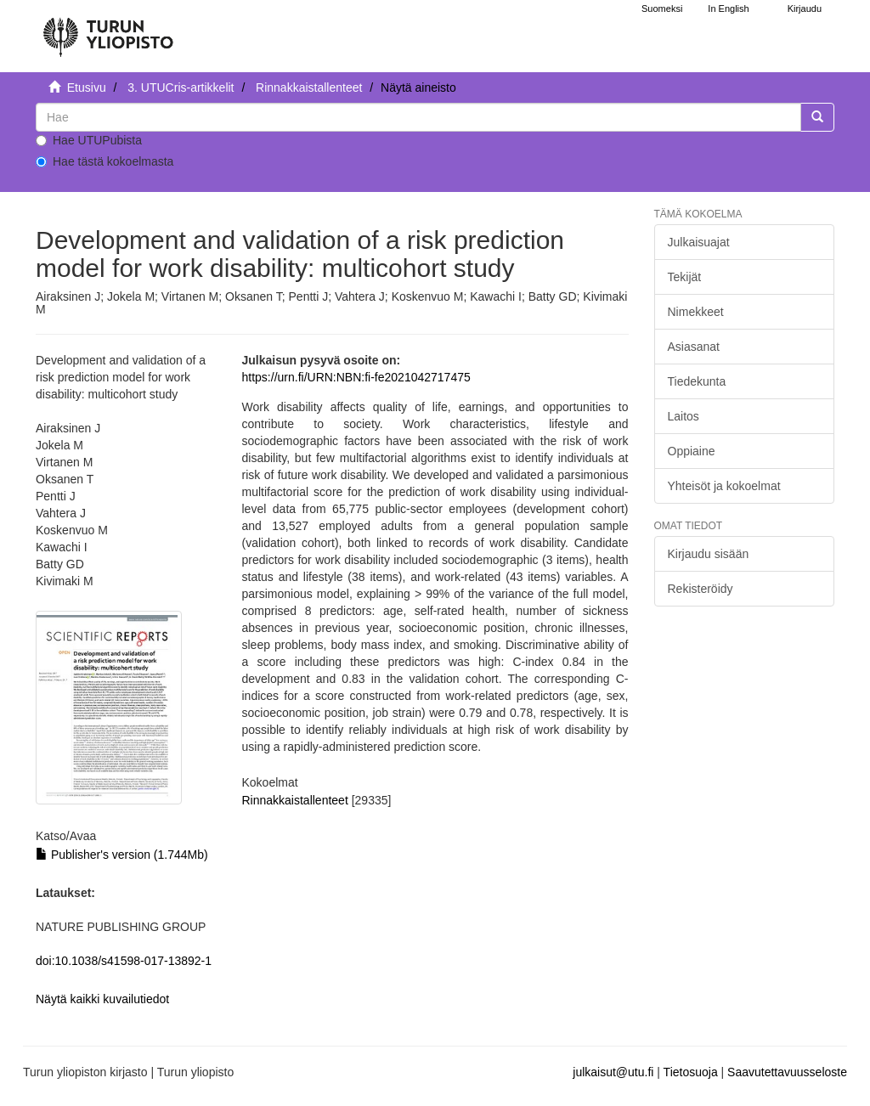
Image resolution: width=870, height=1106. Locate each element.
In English (728, 8)
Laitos (683, 416)
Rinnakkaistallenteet (309, 87)
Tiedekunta (697, 381)
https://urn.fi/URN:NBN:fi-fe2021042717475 (356, 377)
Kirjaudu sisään (708, 554)
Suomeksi (661, 8)
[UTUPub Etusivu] (108, 29)
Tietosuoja (691, 1072)
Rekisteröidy (700, 588)
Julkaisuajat (699, 242)
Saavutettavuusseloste (787, 1072)
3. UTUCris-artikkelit (180, 87)
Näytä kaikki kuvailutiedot (102, 999)
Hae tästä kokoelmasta (104, 161)
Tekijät (685, 277)
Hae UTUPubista (89, 140)
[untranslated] (418, 117)
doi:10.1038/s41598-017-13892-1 (124, 961)
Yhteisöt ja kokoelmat (724, 486)
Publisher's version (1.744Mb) (122, 854)
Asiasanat (694, 346)
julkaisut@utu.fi (613, 1072)
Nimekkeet (696, 312)
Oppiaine (691, 451)
